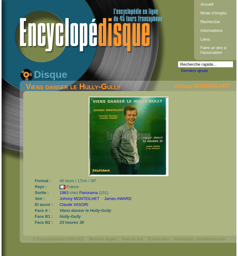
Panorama (88, 192)
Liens (205, 39)
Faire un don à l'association (213, 50)
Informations (211, 30)
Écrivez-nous (158, 239)
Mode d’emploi (213, 13)
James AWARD (117, 198)
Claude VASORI (74, 204)
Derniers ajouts (194, 70)
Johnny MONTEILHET (202, 86)
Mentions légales (103, 239)
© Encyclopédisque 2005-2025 (58, 239)
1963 (64, 192)
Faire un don (132, 239)
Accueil (206, 4)
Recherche (210, 21)
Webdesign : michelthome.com (199, 239)
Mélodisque (42, 250)
